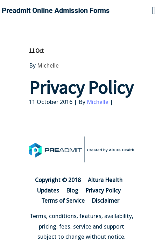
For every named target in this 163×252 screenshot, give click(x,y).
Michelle (48, 65)
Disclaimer (105, 200)
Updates (48, 190)
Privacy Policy (103, 190)
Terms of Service (63, 200)
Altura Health (105, 179)
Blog (72, 190)
